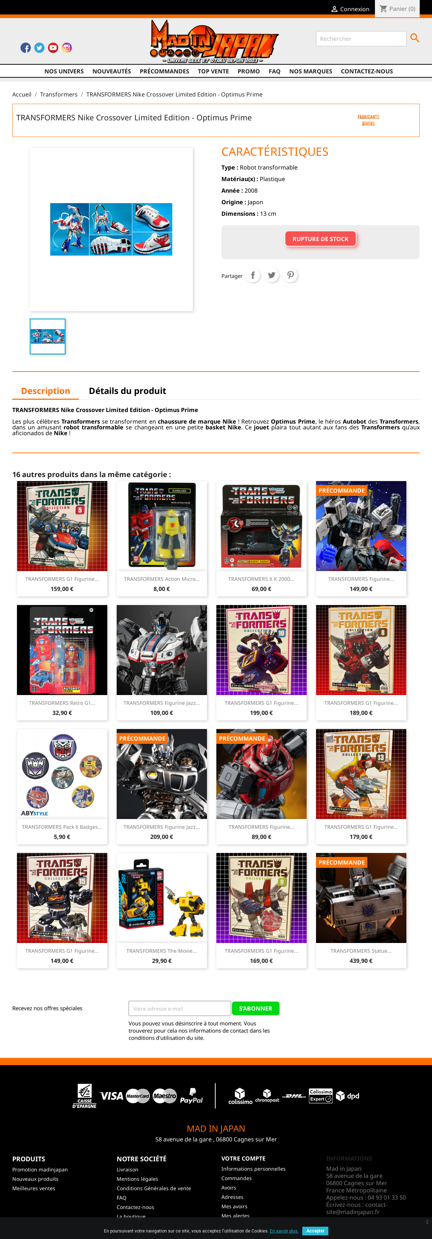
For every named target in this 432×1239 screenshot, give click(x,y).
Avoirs (228, 1187)
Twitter (39, 49)
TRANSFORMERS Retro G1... (62, 702)
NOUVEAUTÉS (111, 71)
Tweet (271, 275)
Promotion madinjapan (40, 1169)
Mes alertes (235, 1215)
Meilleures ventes (33, 1188)
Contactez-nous (367, 71)
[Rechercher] (361, 38)
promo (249, 71)
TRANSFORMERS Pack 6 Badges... (62, 826)
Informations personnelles (253, 1168)
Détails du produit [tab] (127, 390)
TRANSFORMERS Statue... (361, 950)
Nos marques (310, 71)
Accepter (315, 1231)
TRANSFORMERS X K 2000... (261, 578)
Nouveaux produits (35, 1178)
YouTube (53, 49)
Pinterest (290, 275)
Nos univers (64, 71)
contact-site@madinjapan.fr (357, 1208)
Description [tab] (45, 390)
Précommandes (164, 71)
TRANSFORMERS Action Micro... (162, 578)
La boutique (131, 1216)
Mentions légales (137, 1178)
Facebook (25, 49)
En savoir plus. (284, 1231)
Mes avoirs (234, 1206)
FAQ (275, 71)
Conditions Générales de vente (154, 1188)
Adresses (232, 1196)
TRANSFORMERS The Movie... (161, 950)
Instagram (66, 49)
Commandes (236, 1178)
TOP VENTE (213, 71)
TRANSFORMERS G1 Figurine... (62, 578)
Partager (253, 275)
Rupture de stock (321, 239)
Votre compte (243, 1158)
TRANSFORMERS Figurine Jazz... (162, 702)
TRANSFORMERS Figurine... (361, 578)
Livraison (127, 1169)
